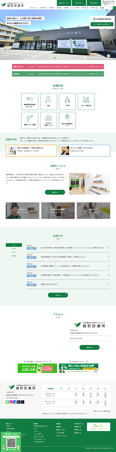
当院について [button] (33, 8)
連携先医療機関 (11, 429)
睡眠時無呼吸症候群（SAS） (41, 426)
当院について (9, 424)
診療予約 (94, 8)
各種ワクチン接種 (38, 436)
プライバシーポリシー (62, 436)
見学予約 (85, 8)
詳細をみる (55, 192)
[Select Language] (105, 8)
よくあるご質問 (75, 8)
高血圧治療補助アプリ (39, 441)
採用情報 (77, 426)
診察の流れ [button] (43, 8)
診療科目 (35, 424)
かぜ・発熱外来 (38, 434)
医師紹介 (9, 426)
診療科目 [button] (51, 8)
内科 (35, 429)
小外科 (36, 431)
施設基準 (66, 8)
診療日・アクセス (60, 430)
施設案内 (59, 8)
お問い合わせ (78, 424)
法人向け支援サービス (39, 439)
